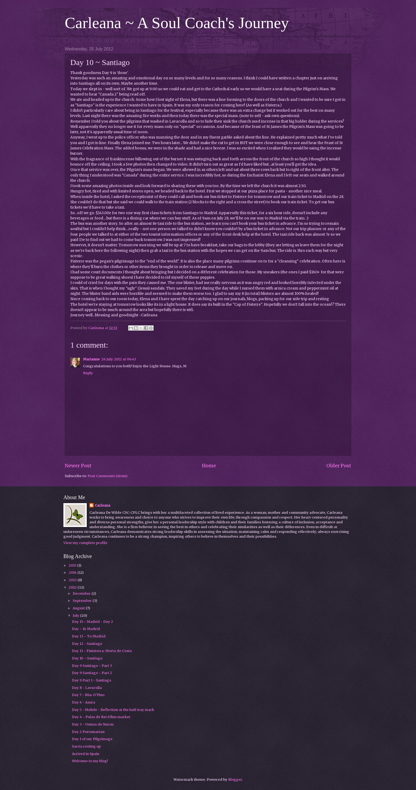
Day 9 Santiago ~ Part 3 (92, 665)
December (82, 593)
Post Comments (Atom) (107, 476)
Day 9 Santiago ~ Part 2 (92, 673)
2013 (73, 580)
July (76, 615)
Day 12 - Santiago (87, 643)
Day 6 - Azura (83, 702)
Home (209, 466)
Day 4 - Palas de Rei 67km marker (101, 717)
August (79, 608)
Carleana (102, 505)
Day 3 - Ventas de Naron (93, 724)
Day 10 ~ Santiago (87, 658)
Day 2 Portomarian (88, 731)
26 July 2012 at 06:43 (118, 359)
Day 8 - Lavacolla (87, 687)
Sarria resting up (86, 746)
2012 (73, 587)
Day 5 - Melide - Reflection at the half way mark (113, 709)
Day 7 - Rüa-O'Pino (88, 695)
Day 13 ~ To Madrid (89, 636)
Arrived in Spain (85, 754)
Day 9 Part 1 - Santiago (91, 680)
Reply (88, 373)
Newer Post (78, 466)
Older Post (338, 466)
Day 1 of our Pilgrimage (92, 739)
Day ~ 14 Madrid (86, 629)
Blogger (235, 779)
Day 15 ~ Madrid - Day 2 (92, 621)
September (83, 600)
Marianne (91, 359)
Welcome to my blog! (90, 761)
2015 (73, 565)
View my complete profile (85, 543)
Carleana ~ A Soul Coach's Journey (177, 23)
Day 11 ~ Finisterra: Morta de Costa (102, 651)
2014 (73, 572)
